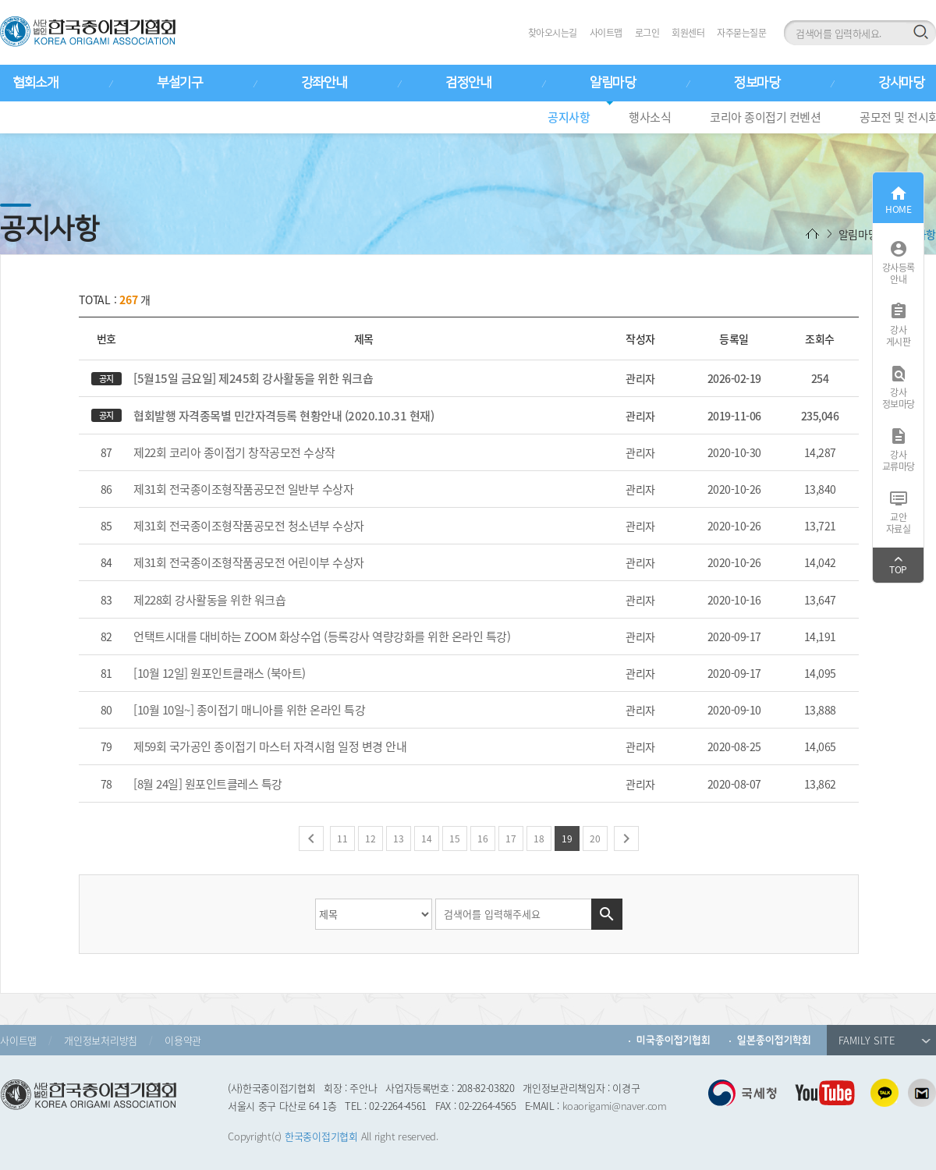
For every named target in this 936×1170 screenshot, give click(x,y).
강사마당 (901, 83)
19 (567, 838)
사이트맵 (606, 33)
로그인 (647, 33)
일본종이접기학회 (774, 1040)
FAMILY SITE (884, 1040)
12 (370, 838)
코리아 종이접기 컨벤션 (765, 117)
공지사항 (569, 117)
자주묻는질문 (741, 33)
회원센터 (688, 33)
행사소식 (650, 117)
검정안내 (468, 83)
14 (426, 838)
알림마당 (612, 83)
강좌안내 (323, 83)
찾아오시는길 (552, 33)
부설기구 (179, 83)
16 (482, 838)
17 (510, 838)
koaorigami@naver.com (614, 1105)
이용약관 (183, 1040)
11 (342, 838)
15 (454, 838)
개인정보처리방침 (100, 1040)
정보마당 (756, 83)
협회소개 (35, 83)
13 (398, 838)
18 (539, 838)
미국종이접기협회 (673, 1040)
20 (595, 838)
